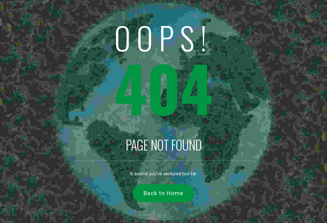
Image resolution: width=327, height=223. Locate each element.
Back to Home (164, 193)
